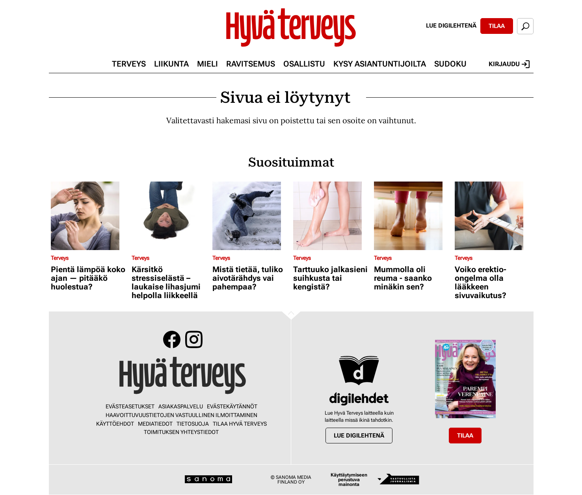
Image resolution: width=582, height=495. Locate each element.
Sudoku (450, 64)
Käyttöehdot (115, 424)
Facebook (171, 339)
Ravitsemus (250, 64)
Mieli (207, 64)
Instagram (194, 339)
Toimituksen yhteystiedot (181, 432)
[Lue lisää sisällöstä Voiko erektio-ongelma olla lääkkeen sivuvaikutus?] (493, 216)
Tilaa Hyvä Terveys (240, 424)
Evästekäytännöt (232, 406)
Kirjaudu (509, 64)
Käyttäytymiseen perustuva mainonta (349, 479)
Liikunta (171, 64)
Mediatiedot (155, 424)
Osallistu (304, 64)
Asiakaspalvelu (180, 406)
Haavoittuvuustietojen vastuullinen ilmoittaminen (181, 415)
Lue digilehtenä (451, 25)
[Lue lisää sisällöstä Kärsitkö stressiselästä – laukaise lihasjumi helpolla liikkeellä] (170, 216)
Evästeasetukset (130, 406)
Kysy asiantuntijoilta (379, 64)
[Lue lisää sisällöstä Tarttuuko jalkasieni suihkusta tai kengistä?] (331, 216)
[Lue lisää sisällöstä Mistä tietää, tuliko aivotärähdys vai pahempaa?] (250, 216)
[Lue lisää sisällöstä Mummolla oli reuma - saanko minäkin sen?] (412, 216)
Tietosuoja (193, 424)
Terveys (129, 64)
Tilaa (497, 26)
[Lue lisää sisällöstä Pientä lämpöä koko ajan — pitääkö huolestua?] (89, 216)
